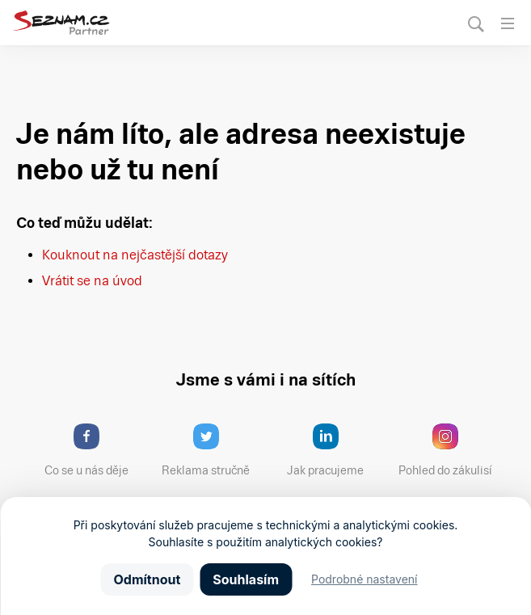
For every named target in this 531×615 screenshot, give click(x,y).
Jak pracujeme (335, 450)
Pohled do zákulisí (451, 450)
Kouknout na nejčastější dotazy (135, 255)
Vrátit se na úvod (92, 281)
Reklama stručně (213, 450)
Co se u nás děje (94, 450)
